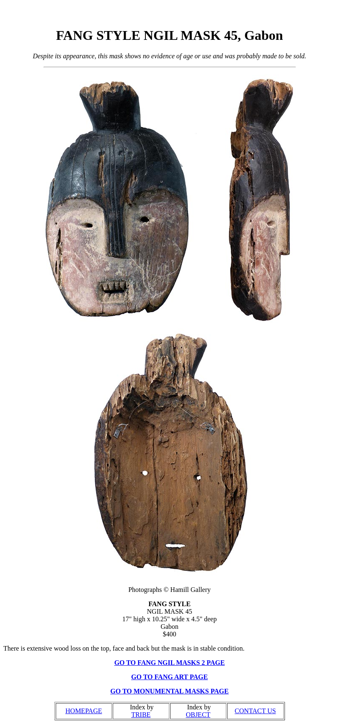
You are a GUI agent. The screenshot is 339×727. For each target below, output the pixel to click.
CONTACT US (255, 710)
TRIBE (140, 714)
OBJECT (198, 714)
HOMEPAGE (83, 710)
